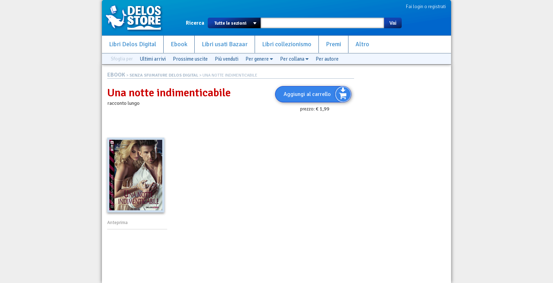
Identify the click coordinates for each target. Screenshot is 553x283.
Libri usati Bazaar (225, 44)
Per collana (294, 59)
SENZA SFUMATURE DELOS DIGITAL (163, 75)
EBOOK (116, 74)
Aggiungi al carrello (307, 94)
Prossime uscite (190, 59)
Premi (333, 44)
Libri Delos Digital (132, 44)
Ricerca (195, 23)
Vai (392, 23)
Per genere (259, 59)
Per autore (327, 59)
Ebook (179, 44)
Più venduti (226, 59)
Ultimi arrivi (153, 59)
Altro (362, 44)
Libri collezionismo (286, 44)
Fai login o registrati (426, 7)
